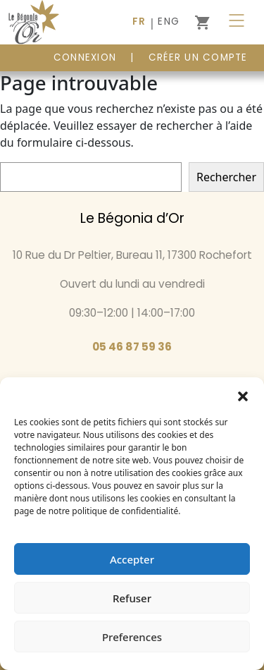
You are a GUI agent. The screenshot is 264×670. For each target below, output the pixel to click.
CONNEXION (85, 57)
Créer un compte (198, 57)
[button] (243, 395)
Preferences (132, 637)
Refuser (132, 598)
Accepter (132, 559)
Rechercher (226, 177)
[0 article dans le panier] (202, 22)
